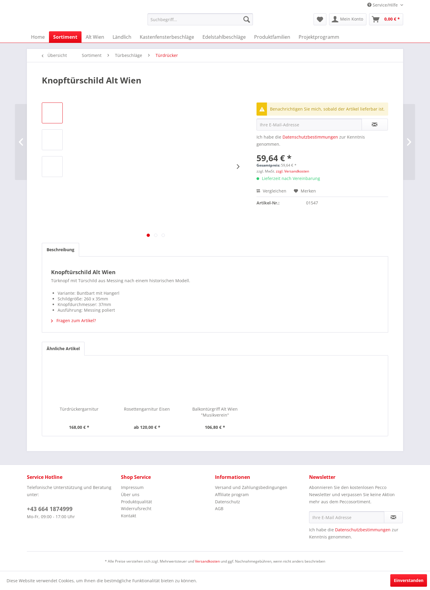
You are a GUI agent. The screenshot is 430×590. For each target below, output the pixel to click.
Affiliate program (232, 494)
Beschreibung (60, 249)
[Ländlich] (122, 37)
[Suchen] (246, 19)
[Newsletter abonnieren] (393, 517)
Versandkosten (207, 561)
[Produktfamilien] (272, 37)
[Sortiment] (65, 37)
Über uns (130, 494)
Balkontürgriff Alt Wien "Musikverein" (215, 412)
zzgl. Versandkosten (292, 171)
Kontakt (128, 515)
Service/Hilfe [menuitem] (383, 5)
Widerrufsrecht (136, 508)
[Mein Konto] (347, 19)
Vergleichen (271, 191)
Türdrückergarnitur (79, 409)
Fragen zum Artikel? (73, 320)
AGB (219, 508)
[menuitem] (200, 19)
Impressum (132, 487)
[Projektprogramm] (318, 37)
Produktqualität (136, 501)
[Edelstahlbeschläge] (224, 37)
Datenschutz (227, 501)
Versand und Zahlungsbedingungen (251, 487)
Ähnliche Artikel (63, 348)
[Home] (38, 37)
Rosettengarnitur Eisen (147, 409)
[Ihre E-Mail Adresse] (346, 517)
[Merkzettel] (320, 19)
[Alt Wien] (95, 37)
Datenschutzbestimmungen (310, 137)
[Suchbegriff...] (200, 19)
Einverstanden (408, 580)
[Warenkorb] (386, 19)
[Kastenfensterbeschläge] (167, 37)
